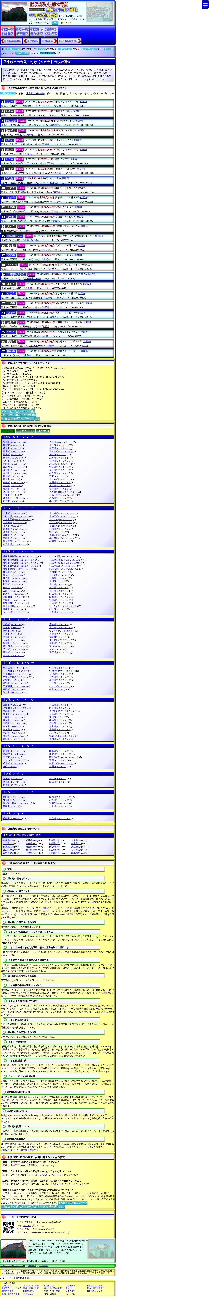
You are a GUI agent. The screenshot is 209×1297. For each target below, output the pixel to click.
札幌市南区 (64, 569)
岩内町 (14, 464)
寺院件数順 (43, 431)
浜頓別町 (17, 708)
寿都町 (13, 609)
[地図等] (83, 101)
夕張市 (58, 778)
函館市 (12, 704)
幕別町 (14, 751)
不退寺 (11, 284)
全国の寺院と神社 (12, 49)
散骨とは (69, 1288)
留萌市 (11, 806)
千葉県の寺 (54, 846)
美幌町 (59, 720)
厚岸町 (14, 451)
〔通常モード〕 (8, 93)
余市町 (13, 785)
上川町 (14, 513)
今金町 (60, 461)
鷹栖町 (59, 624)
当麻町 (59, 643)
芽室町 (13, 763)
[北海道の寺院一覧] (35, 93)
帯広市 (12, 501)
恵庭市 (57, 476)
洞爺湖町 (15, 646)
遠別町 (60, 482)
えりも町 (60, 479)
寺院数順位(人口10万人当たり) (16, 414)
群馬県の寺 (8, 846)
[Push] (19, 101)
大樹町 (13, 624)
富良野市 (12, 729)
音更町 (14, 498)
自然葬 (95, 902)
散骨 (45, 908)
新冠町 (14, 683)
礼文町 (59, 806)
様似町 (13, 572)
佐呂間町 (60, 575)
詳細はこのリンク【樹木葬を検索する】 (21, 1150)
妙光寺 (11, 332)
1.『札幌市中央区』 (12, 41)
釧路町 (13, 535)
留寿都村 (59, 803)
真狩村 (13, 754)
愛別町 (14, 442)
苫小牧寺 (12, 264)
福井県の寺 (8, 853)
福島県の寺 (31, 843)
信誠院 (9, 178)
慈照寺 (9, 140)
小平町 (59, 501)
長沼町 (60, 674)
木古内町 (15, 522)
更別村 (59, 572)
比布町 (13, 717)
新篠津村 (15, 603)
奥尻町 (14, 489)
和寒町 (60, 818)
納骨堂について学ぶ (95, 1286)
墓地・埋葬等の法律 (10, 1294)
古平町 (60, 729)
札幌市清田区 (19, 559)
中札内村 (16, 671)
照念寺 (9, 159)
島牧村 (13, 587)
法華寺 (11, 303)
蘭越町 (60, 797)
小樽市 (11, 495)
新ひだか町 (63, 606)
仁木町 (58, 683)
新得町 (60, 603)
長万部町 (63, 492)
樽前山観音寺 (14, 236)
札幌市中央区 (21, 562)
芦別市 (12, 448)
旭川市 (59, 445)
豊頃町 (60, 652)
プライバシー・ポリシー (12, 1265)
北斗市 (57, 732)
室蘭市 (58, 760)
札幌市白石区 (66, 559)
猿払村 (13, 575)
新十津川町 (18, 606)
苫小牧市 (60, 646)
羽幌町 (59, 704)
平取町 (14, 723)
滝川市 (12, 627)
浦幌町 (60, 470)
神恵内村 (61, 519)
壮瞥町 (60, 612)
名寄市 (11, 680)
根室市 (57, 689)
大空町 (60, 485)
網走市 (58, 454)
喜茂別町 (61, 525)
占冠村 (14, 590)
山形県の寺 (8, 843)
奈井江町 (14, 667)
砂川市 (58, 609)
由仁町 (58, 782)
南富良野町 (64, 757)
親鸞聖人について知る (11, 1288)
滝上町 (61, 627)
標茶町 (14, 581)
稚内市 (13, 818)
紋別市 (58, 766)
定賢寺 (11, 255)
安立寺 (9, 101)
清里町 (14, 532)
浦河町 (14, 470)
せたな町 (14, 612)
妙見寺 (11, 322)
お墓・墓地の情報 (31, 1286)
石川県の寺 (76, 850)
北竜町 (14, 736)
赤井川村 (61, 442)
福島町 (60, 726)
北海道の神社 (65, 49)
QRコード (27, 1226)
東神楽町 (63, 711)
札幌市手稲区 (65, 562)
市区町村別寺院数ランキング (15, 411)
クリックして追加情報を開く (16, 1278)
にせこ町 (60, 686)
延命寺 (9, 111)
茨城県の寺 (54, 843)
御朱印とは (49, 1286)
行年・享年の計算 (31, 1288)
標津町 (13, 584)
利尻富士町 (17, 803)
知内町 (60, 600)
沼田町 (13, 689)
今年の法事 (70, 1286)
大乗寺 (11, 226)
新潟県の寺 (31, 850)
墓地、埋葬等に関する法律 (80, 908)
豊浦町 (14, 652)
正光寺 (11, 197)
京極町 (14, 529)
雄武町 (13, 485)
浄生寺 (9, 169)
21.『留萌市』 (33, 41)
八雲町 (13, 778)
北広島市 (61, 522)
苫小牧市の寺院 (47, 53)
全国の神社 (40, 49)
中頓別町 (17, 674)
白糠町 (14, 600)
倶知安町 (62, 535)
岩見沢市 (60, 464)
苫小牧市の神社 (89, 49)
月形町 (60, 634)
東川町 (14, 714)
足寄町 (60, 448)
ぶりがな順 (8, 431)
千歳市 (11, 634)
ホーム (55, 22)
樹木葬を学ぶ (7, 1291)
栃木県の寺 (76, 843)
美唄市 (57, 717)
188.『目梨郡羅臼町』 (68, 41)
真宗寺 (11, 188)
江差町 (13, 476)
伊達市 (10, 631)
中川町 (60, 667)
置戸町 (59, 489)
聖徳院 (11, 216)
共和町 (60, 529)
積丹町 (14, 594)
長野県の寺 (54, 853)
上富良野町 (17, 519)
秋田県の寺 (76, 840)
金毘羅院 (11, 121)
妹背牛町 (61, 763)
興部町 (14, 492)
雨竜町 (14, 473)
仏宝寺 (11, 293)
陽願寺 (11, 341)
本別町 (60, 739)
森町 (9, 766)
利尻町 (59, 800)
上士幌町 (62, 513)
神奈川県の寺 (9, 850)
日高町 (59, 714)
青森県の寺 (8, 840)
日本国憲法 (70, 1291)
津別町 (13, 637)
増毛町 (59, 751)
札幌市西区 (63, 566)
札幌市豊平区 (20, 566)
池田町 (59, 458)
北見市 (11, 525)
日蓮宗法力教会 (16, 274)
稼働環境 (32, 1265)
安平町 (13, 458)
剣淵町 (60, 541)
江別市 (11, 479)
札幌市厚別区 (20, 556)
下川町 (60, 590)
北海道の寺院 (22, 53)
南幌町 (60, 680)
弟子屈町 (61, 640)
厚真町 (13, 454)
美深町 (13, 720)
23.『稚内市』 (47, 41)
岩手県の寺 (31, 840)
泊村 (57, 649)
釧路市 (57, 532)
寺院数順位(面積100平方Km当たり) (17, 418)
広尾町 (59, 723)
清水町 (59, 587)
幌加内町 (62, 736)
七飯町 (59, 677)
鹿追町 (14, 578)
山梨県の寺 (31, 853)
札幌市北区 (63, 556)
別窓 (32, 411)
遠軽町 (14, 482)
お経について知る (94, 1291)
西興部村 (16, 686)
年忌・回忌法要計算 (53, 1288)
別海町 (14, 732)
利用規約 (43, 1265)
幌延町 (14, 739)
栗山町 (14, 538)
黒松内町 (63, 538)
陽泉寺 (11, 351)
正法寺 (11, 207)
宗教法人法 (28, 1294)
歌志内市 (14, 467)
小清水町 (15, 544)
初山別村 (16, 597)
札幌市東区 (18, 569)
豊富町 (14, 655)
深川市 (12, 726)
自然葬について (30, 1291)
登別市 (13, 692)
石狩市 (12, 461)
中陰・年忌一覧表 (52, 1291)
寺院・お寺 (7, 1286)
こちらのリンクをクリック (52, 1174)
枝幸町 (59, 473)
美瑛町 (13, 711)
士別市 (57, 581)
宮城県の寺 (54, 840)
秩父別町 (62, 631)
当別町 (14, 643)
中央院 (11, 245)
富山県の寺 (54, 850)
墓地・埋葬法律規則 (95, 1288)
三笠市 (11, 757)
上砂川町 (17, 516)
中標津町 (62, 671)
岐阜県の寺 (76, 853)
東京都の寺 (76, 846)
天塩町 (13, 640)
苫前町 (14, 649)
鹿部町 (59, 578)
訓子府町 (16, 541)
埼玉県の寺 (31, 846)
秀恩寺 (9, 149)
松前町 (60, 754)
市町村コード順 (25, 431)
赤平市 (12, 445)
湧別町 (14, 782)
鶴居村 (58, 637)
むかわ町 (14, 760)
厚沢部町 (61, 451)
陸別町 (14, 800)
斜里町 (59, 594)
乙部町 (59, 498)
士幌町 (59, 584)
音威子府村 (63, 495)
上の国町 (62, 516)
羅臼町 (13, 797)
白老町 (60, 597)
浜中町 (60, 708)
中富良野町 (17, 677)
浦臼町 (60, 467)
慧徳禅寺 (11, 130)
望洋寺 (11, 312)
